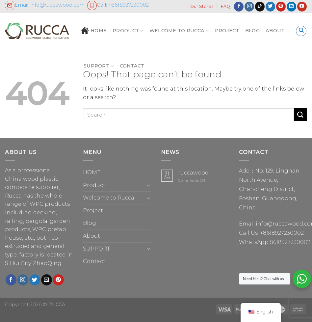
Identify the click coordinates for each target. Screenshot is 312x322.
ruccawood (193, 173)
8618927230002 (290, 242)
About (275, 31)
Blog (252, 31)
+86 (118, 5)
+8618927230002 (282, 233)
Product (128, 31)
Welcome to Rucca (179, 31)
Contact (132, 66)
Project (227, 31)
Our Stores (201, 6)
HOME (94, 31)
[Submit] (300, 114)
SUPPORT (99, 66)
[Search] (301, 31)
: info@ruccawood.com (45, 5)
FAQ (225, 6)
